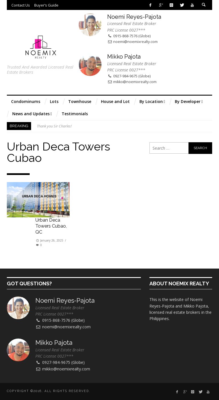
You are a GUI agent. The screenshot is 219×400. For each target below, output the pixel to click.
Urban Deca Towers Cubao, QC (51, 226)
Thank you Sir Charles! (54, 126)
